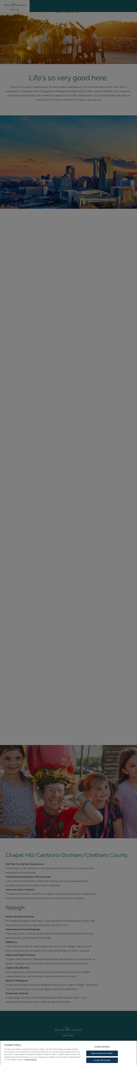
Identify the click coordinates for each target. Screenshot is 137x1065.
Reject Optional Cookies (102, 1056)
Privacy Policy (30, 1062)
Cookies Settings (102, 1049)
